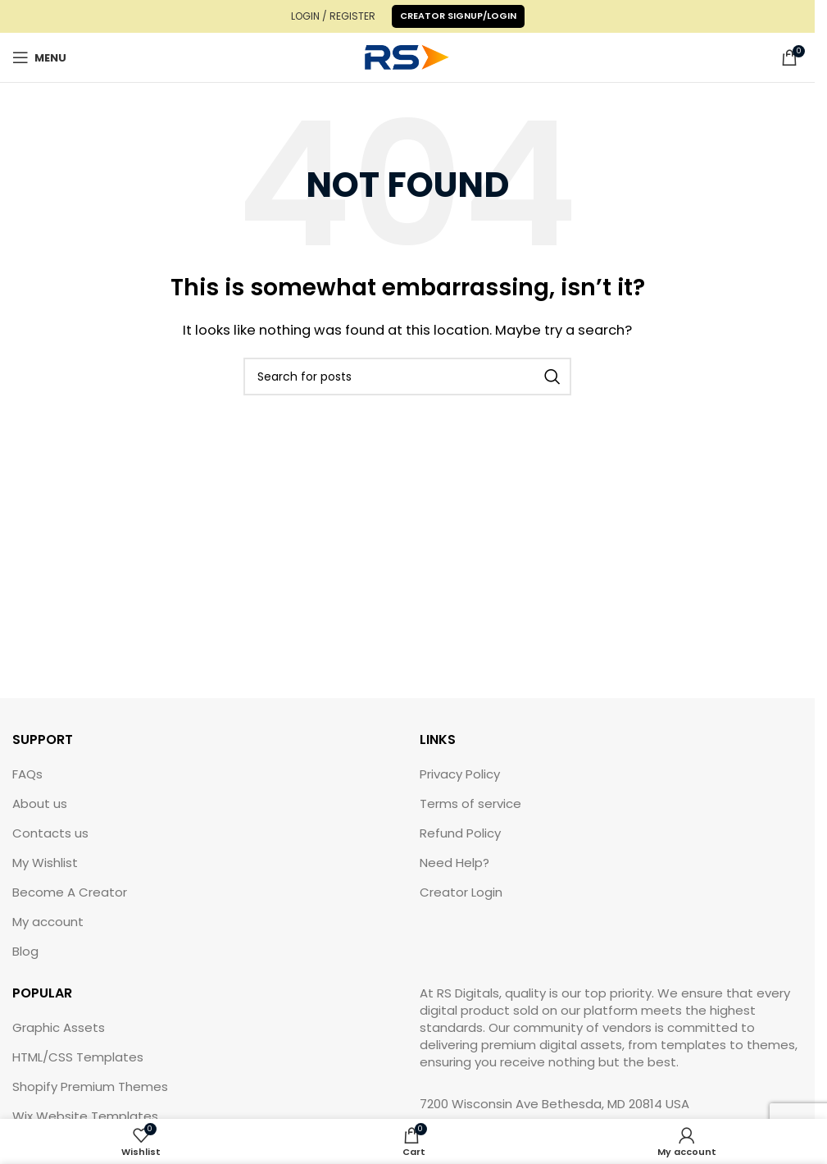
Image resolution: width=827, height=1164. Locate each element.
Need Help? (454, 862)
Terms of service (470, 803)
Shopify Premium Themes (90, 1086)
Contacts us (50, 833)
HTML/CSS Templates (77, 1057)
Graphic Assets (58, 1027)
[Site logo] (407, 56)
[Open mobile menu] (39, 57)
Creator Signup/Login (458, 15)
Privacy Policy (460, 774)
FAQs (27, 774)
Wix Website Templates (85, 1116)
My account (48, 921)
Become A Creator (69, 892)
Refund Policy (460, 833)
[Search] (407, 376)
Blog (25, 951)
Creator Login (461, 892)
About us (39, 803)
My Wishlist (45, 862)
